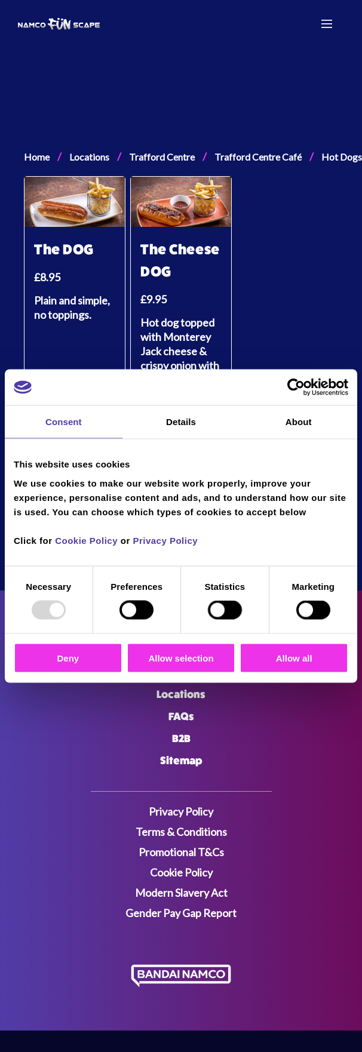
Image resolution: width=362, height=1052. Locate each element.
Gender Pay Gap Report (181, 912)
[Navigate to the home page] (65, 24)
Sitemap (181, 760)
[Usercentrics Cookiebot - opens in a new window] (296, 387)
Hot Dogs (341, 156)
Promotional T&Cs (181, 852)
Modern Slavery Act (181, 892)
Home (37, 156)
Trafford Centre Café (258, 156)
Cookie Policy (86, 540)
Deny (68, 658)
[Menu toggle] (326, 24)
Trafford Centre (162, 156)
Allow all (294, 658)
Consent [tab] (63, 422)
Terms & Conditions (181, 831)
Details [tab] (181, 422)
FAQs (181, 716)
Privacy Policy (165, 540)
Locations (89, 156)
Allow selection (180, 658)
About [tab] (299, 422)
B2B (181, 738)
